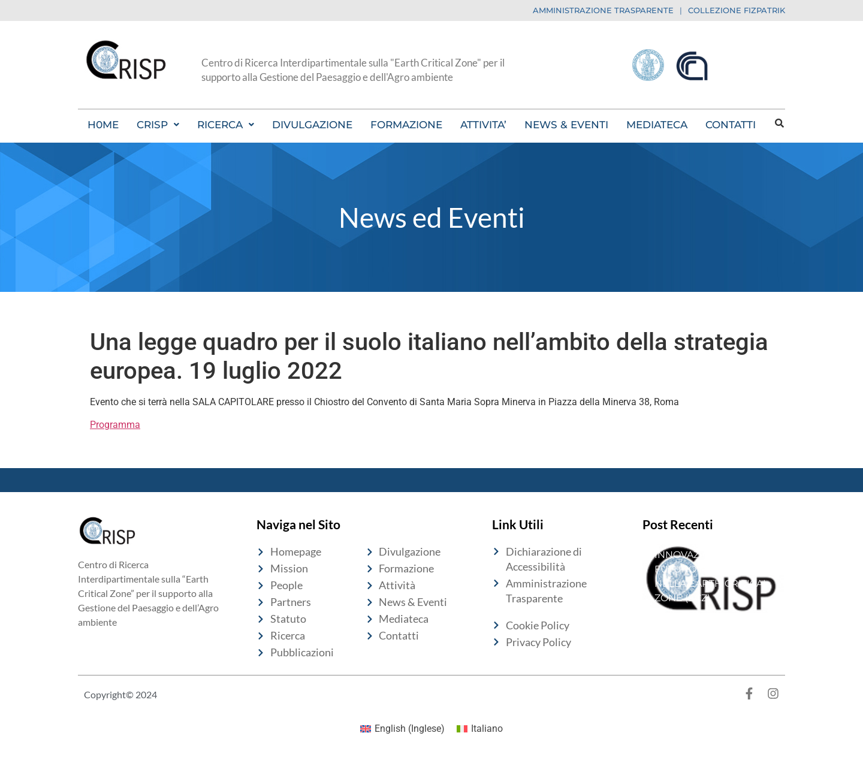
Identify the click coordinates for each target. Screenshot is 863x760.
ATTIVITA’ (483, 125)
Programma (115, 424)
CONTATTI (730, 125)
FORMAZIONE (406, 125)
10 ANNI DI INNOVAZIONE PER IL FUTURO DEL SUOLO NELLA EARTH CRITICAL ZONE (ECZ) (711, 569)
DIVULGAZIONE (312, 125)
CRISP (158, 125)
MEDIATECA (656, 125)
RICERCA (225, 125)
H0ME (103, 125)
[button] (158, 125)
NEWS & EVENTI (566, 125)
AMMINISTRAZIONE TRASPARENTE (603, 10)
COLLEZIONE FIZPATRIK (736, 10)
